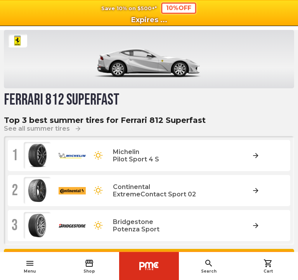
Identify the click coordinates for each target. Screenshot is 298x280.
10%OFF (178, 8)
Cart (268, 266)
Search (209, 266)
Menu (30, 266)
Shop (89, 266)
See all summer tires (42, 128)
